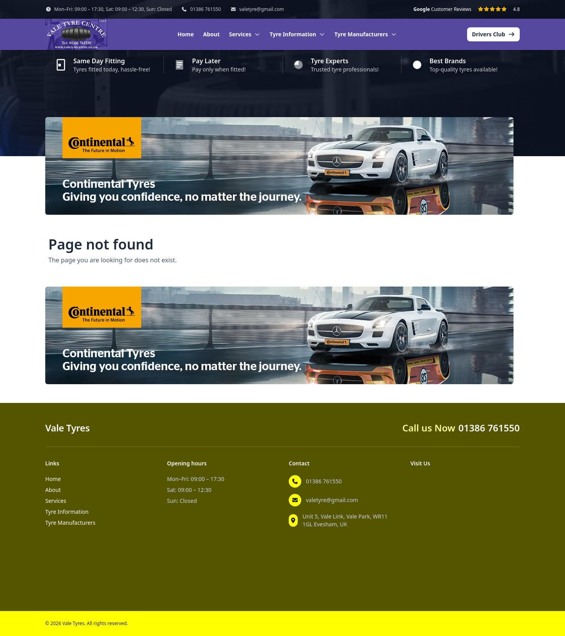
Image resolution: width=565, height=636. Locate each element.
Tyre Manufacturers (70, 522)
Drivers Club (493, 34)
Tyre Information (67, 511)
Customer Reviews (442, 9)
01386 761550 (205, 9)
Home (186, 34)
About (211, 34)
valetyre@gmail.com (261, 9)
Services (55, 500)
